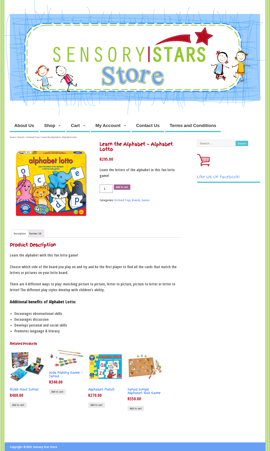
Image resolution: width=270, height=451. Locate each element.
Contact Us (148, 125)
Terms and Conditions (193, 125)
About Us (24, 125)
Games (146, 200)
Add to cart (122, 187)
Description (20, 233)
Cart (75, 125)
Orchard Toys (33, 137)
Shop (49, 125)
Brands (21, 137)
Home (13, 137)
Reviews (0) (35, 233)
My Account (108, 125)
